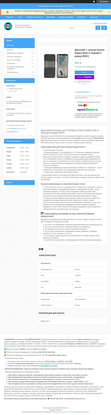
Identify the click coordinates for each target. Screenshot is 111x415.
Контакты (81, 17)
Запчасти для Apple (13, 60)
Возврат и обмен (66, 17)
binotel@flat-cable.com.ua (17, 128)
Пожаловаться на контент (60, 412)
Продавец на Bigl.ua (55, 410)
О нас (19, 17)
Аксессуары (11, 63)
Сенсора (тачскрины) (14, 56)
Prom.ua (65, 408)
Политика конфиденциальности (79, 412)
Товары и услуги (33, 17)
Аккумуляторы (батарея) (15, 53)
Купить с (84, 77)
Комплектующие (12, 72)
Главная (9, 17)
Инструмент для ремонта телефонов (15, 68)
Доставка (51, 17)
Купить (84, 72)
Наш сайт (94, 17)
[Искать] (97, 28)
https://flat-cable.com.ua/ (16, 125)
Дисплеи (10, 50)
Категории (10, 45)
